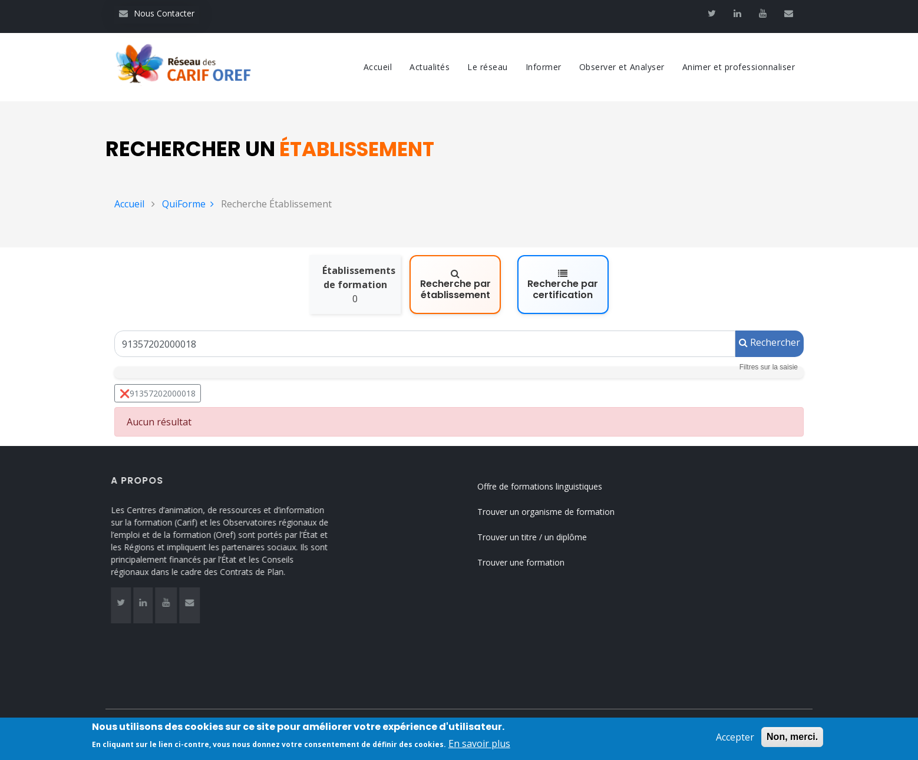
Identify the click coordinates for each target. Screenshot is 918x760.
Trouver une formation (532, 562)
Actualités (430, 66)
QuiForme (188, 203)
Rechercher (769, 342)
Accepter (735, 738)
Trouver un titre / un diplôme (543, 537)
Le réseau (487, 66)
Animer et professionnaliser (738, 66)
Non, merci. (792, 738)
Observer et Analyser (622, 66)
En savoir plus (479, 745)
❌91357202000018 (158, 393)
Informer (544, 66)
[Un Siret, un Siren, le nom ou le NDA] (424, 344)
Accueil (378, 66)
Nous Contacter (156, 13)
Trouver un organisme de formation (557, 511)
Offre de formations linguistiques (550, 486)
